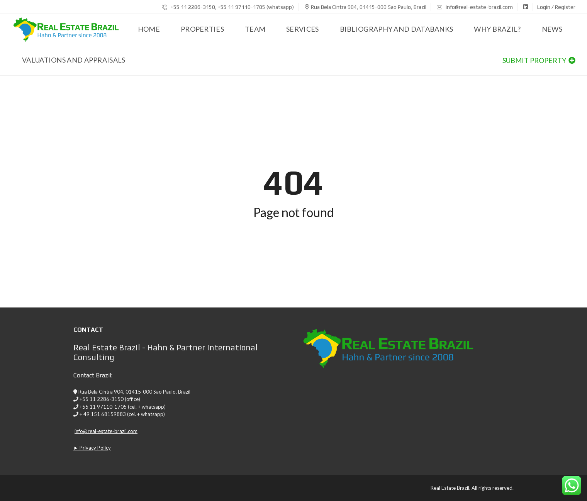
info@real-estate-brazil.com (475, 7)
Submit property (538, 60)
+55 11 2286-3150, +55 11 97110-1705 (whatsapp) (228, 7)
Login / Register (556, 7)
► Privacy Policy (92, 448)
